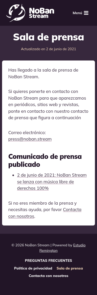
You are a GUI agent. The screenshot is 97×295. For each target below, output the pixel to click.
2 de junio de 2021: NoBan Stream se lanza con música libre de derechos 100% (52, 181)
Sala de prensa (70, 268)
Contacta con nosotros (48, 275)
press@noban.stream (30, 139)
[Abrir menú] (81, 13)
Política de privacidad (33, 268)
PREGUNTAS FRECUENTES (48, 260)
